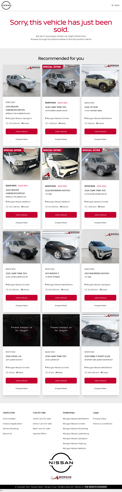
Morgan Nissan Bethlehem (76, 418)
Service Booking (11, 428)
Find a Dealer (9, 418)
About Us (7, 433)
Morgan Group (50, 487)
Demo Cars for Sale (42, 423)
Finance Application (12, 423)
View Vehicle (21, 131)
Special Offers (39, 433)
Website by (91, 487)
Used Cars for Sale (42, 418)
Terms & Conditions (102, 423)
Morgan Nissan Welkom (74, 448)
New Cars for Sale (41, 428)
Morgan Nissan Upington (75, 438)
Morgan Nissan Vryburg (74, 443)
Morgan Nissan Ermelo (74, 423)
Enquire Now (22, 139)
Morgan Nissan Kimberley (75, 428)
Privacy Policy (99, 418)
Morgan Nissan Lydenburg (76, 433)
